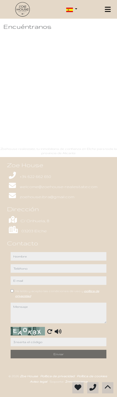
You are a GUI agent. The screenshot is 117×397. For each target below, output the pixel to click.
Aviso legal (39, 381)
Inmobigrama (76, 381)
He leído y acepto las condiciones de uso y (57, 293)
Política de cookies (92, 376)
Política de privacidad (57, 376)
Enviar (59, 354)
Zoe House (29, 376)
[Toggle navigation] (107, 9)
